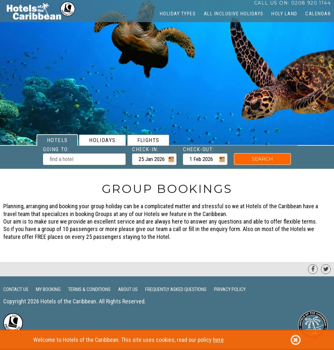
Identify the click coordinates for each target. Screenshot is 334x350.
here (218, 339)
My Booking (48, 289)
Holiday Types (178, 14)
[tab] (57, 140)
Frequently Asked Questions (175, 289)
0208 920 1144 (311, 3)
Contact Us (15, 289)
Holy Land (284, 14)
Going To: (56, 149)
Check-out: (198, 149)
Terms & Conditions (89, 289)
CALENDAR (318, 14)
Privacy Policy (230, 289)
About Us (128, 289)
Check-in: (145, 149)
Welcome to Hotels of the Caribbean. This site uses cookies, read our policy (166, 340)
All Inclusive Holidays (234, 14)
